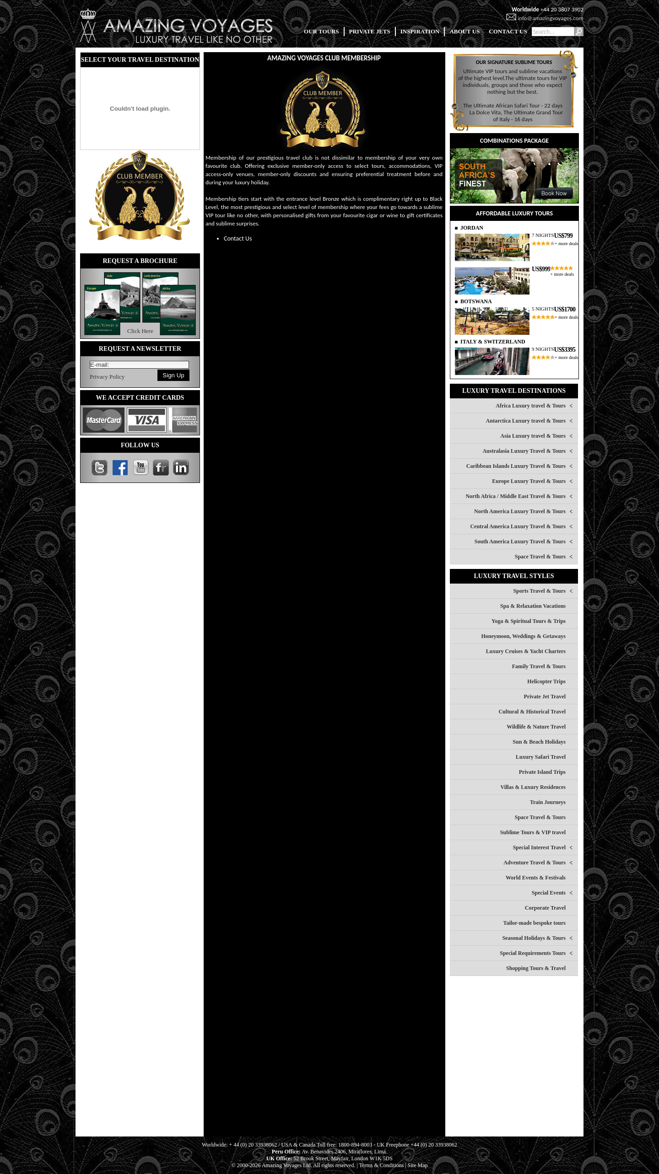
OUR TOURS (321, 31)
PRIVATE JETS (369, 31)
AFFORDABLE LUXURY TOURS (514, 213)
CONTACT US (508, 31)
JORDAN (471, 228)
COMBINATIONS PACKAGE (514, 141)
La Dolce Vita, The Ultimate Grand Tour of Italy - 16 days (516, 116)
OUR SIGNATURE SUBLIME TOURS (514, 62)
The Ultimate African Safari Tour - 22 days (512, 105)
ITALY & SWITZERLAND (492, 341)
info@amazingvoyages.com (550, 18)
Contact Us (238, 238)
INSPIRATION (420, 31)
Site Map (418, 1165)
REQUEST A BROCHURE (140, 260)
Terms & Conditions (381, 1165)
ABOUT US (464, 31)
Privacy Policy (107, 376)
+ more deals (566, 243)
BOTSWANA (476, 301)
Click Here (140, 330)
